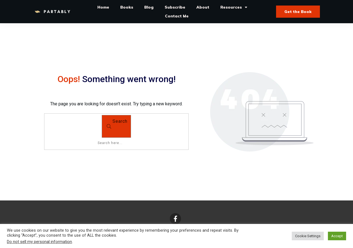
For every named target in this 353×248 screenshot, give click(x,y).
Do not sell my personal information (39, 241)
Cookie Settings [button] (307, 236)
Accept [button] (337, 236)
